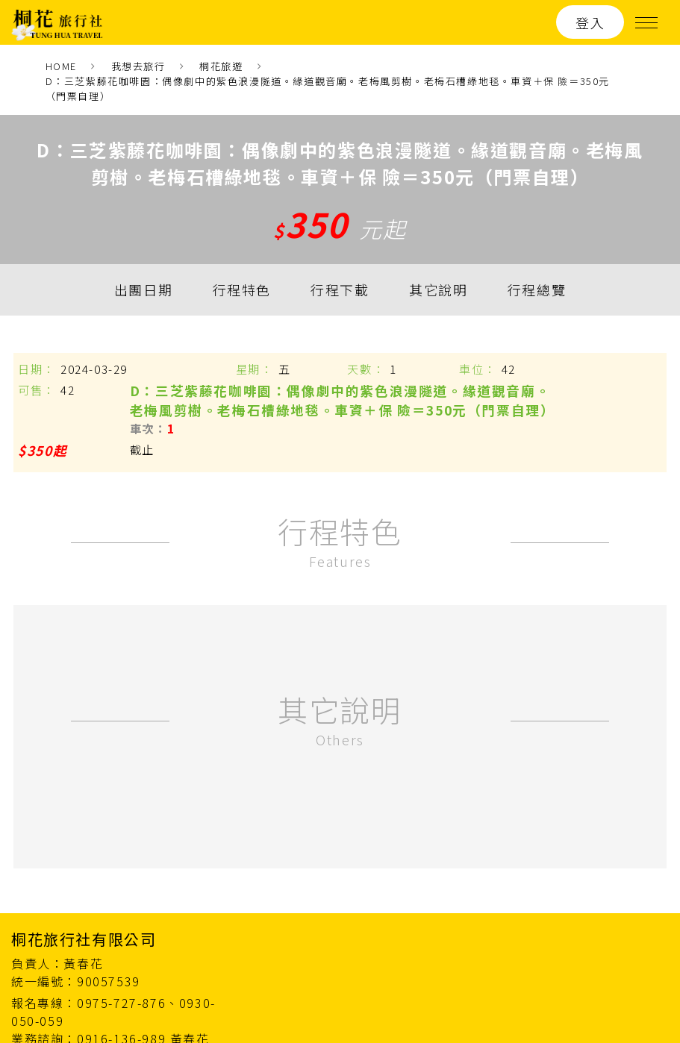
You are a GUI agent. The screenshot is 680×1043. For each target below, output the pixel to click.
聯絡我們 (643, 914)
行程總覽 (537, 290)
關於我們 (563, 914)
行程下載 (340, 290)
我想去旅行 (138, 66)
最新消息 (483, 914)
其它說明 (438, 290)
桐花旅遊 (221, 66)
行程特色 (242, 290)
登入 (590, 22)
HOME (61, 66)
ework (652, 999)
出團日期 (143, 290)
